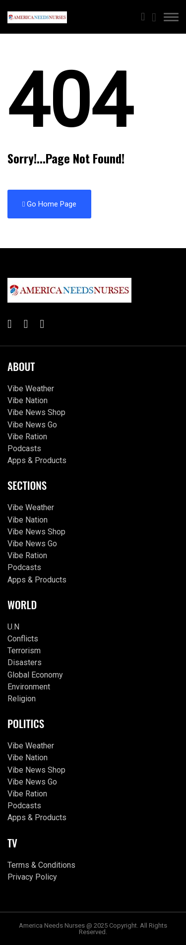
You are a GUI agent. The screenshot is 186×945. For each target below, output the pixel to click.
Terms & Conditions (41, 865)
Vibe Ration (27, 436)
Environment (28, 686)
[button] (171, 18)
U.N (13, 626)
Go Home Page (49, 204)
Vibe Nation (27, 400)
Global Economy (35, 675)
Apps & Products (36, 460)
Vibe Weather (30, 388)
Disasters (24, 662)
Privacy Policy (32, 877)
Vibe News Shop (36, 412)
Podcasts (24, 448)
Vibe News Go (32, 424)
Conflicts (22, 638)
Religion (21, 698)
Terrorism (24, 650)
